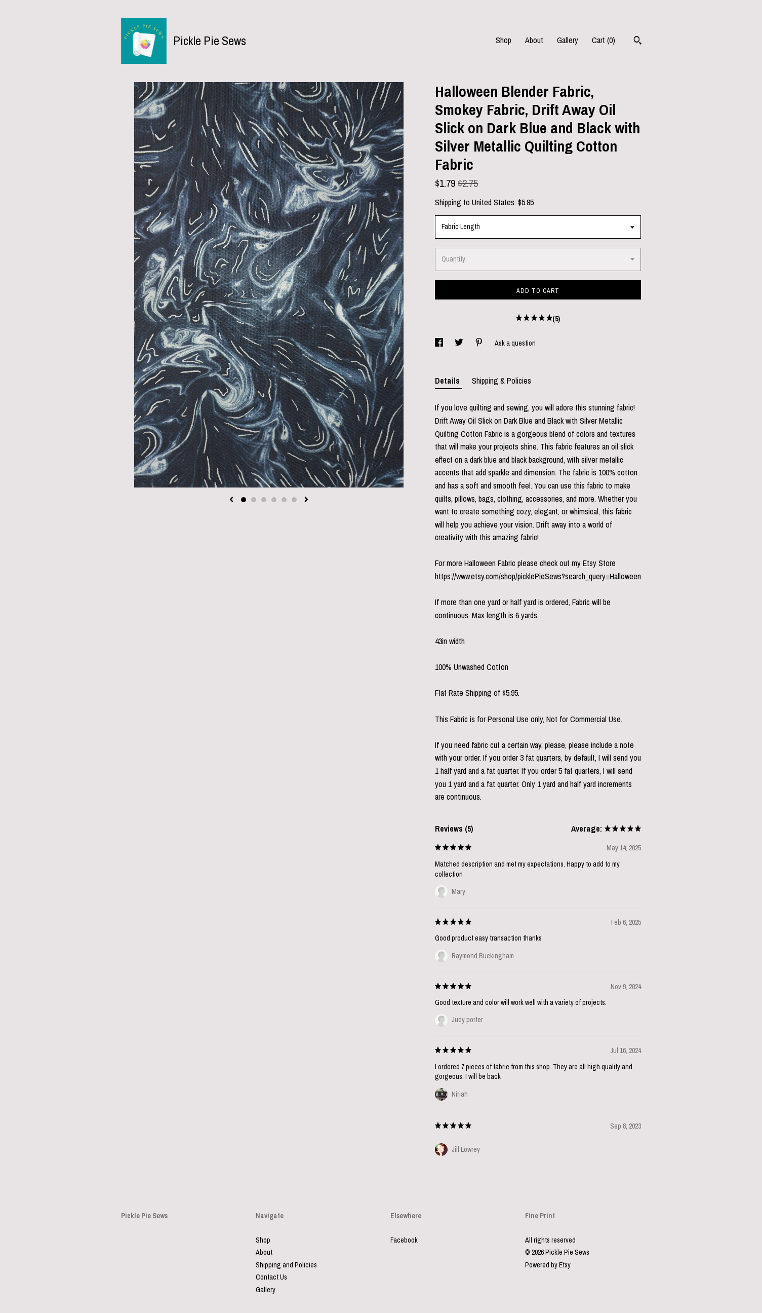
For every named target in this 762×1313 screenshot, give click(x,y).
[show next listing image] (306, 500)
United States (493, 202)
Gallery (567, 40)
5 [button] (284, 499)
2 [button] (253, 499)
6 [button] (294, 499)
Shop (503, 40)
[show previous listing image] (231, 500)
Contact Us (271, 1277)
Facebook (404, 1240)
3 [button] (263, 499)
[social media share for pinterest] (480, 343)
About (534, 40)
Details (448, 380)
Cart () (603, 40)
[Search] (637, 41)
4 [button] (273, 499)
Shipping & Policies (501, 380)
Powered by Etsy (548, 1264)
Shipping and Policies (286, 1264)
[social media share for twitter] (460, 343)
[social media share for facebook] (440, 343)
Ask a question (515, 343)
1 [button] (243, 499)
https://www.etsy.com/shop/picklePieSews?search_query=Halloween (538, 576)
